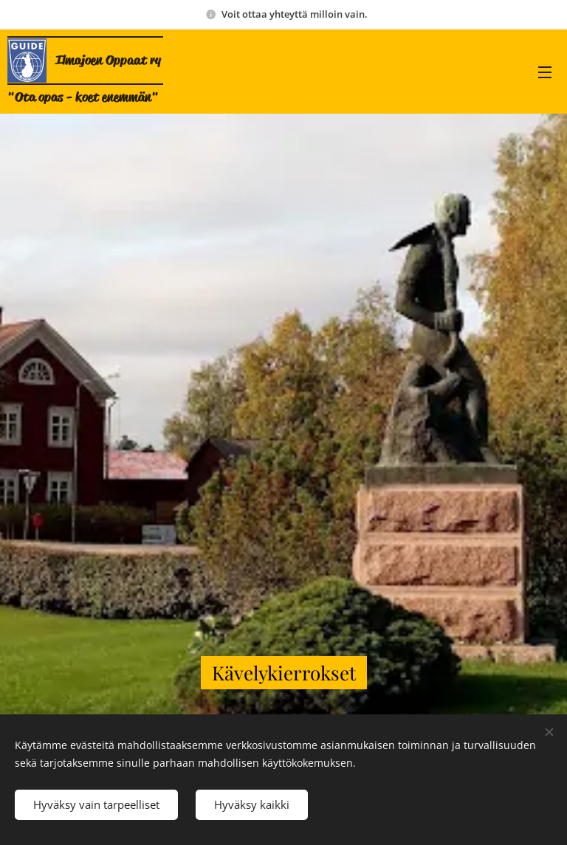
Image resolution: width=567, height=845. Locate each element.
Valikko (544, 72)
